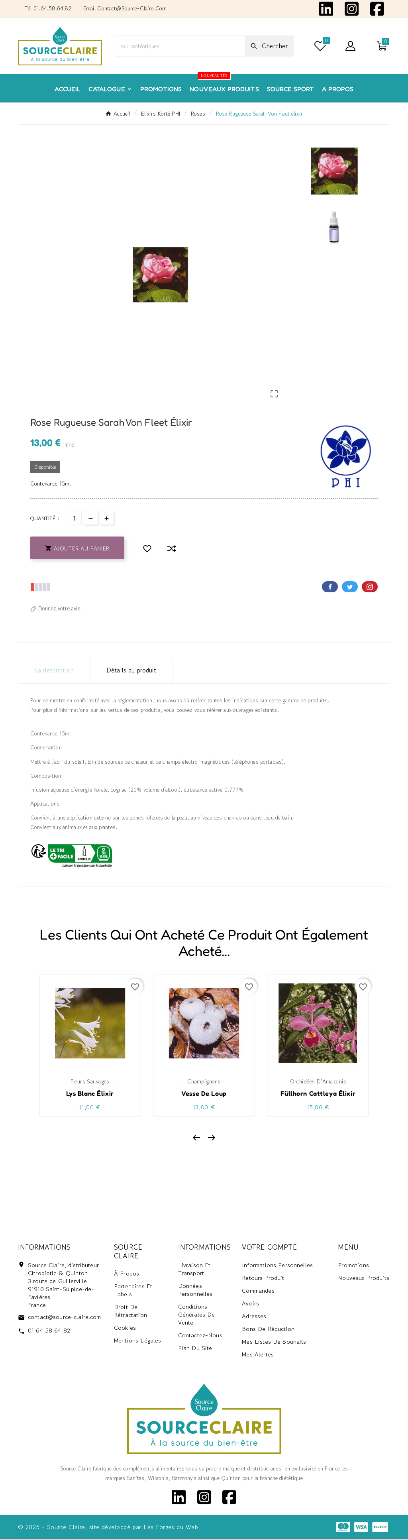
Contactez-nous (200, 1335)
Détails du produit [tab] (131, 670)
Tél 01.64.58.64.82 (48, 8)
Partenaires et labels (133, 1290)
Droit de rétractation (130, 1311)
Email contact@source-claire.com (125, 8)
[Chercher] (179, 46)
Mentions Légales (137, 1341)
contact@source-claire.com (64, 1317)
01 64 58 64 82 (49, 1331)
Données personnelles (195, 1290)
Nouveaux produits (363, 1278)
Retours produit (263, 1278)
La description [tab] (54, 670)
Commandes (258, 1290)
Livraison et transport (194, 1269)
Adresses (254, 1316)
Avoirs (250, 1303)
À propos (126, 1274)
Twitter (350, 586)
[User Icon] (350, 46)
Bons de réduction (268, 1329)
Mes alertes (258, 1354)
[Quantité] (74, 518)
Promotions (353, 1265)
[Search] (269, 46)
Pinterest (370, 586)
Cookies (125, 1328)
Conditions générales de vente (196, 1314)
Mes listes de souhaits (274, 1341)
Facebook (330, 586)
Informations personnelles (277, 1265)
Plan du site (195, 1348)
